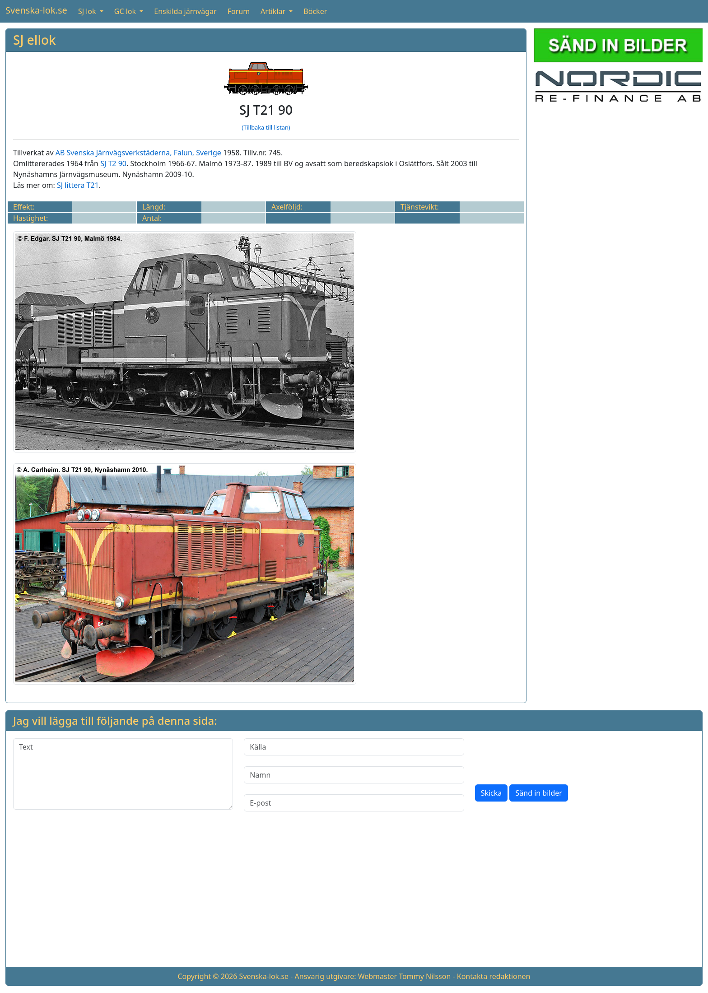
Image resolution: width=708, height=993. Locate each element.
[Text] (123, 774)
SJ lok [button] (88, 11)
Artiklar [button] (274, 11)
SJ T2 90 (113, 163)
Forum (239, 11)
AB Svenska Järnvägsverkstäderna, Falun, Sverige (138, 153)
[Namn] (354, 774)
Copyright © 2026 (207, 976)
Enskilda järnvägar (185, 11)
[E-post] (354, 802)
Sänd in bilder (538, 793)
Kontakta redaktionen (494, 976)
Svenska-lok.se (36, 10)
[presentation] (543, 756)
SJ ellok (34, 39)
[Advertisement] (354, 896)
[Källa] (354, 746)
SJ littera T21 (78, 185)
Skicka (491, 793)
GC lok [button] (126, 11)
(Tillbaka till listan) (266, 127)
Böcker (315, 11)
